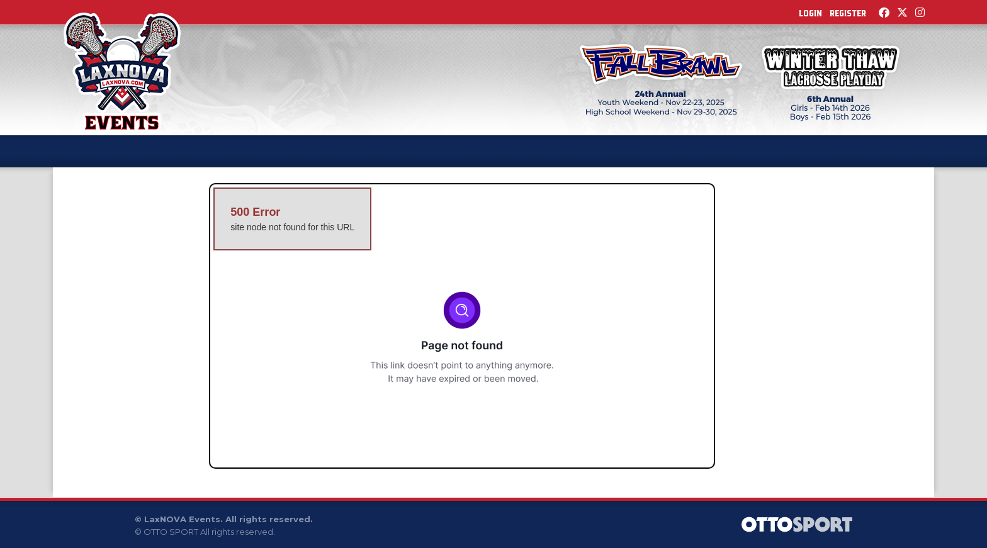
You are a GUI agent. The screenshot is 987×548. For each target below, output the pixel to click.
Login (810, 13)
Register (848, 13)
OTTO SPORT (171, 532)
